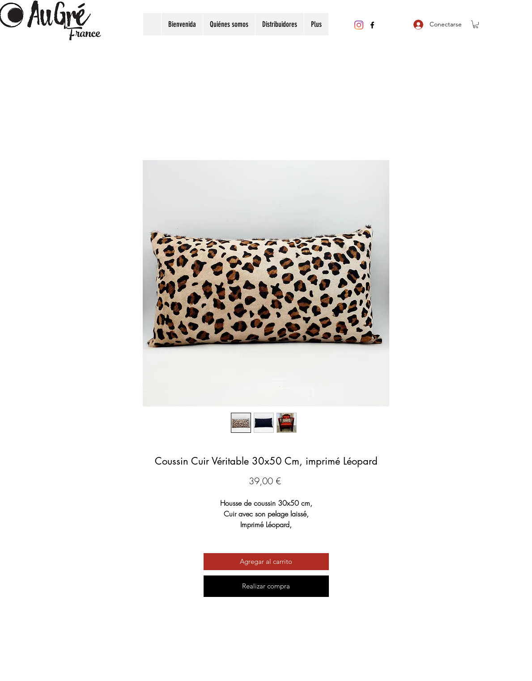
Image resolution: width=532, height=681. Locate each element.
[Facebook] (372, 25)
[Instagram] (358, 25)
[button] (475, 24)
